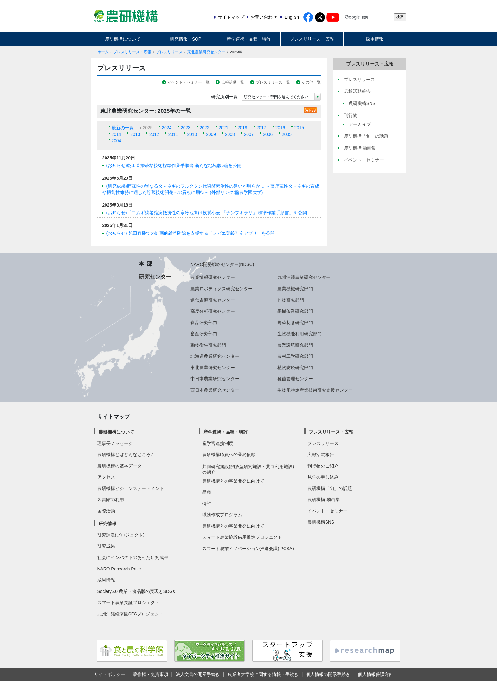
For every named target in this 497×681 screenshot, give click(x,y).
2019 (242, 127)
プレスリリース (169, 52)
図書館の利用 (110, 499)
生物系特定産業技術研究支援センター (315, 390)
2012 (154, 134)
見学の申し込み (323, 476)
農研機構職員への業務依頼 (228, 454)
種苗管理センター (295, 378)
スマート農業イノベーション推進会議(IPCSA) (248, 548)
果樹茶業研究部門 (295, 311)
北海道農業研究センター (214, 356)
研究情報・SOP (185, 39)
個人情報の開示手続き (328, 674)
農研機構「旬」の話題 (329, 488)
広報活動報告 (320, 454)
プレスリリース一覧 (273, 82)
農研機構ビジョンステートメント (130, 488)
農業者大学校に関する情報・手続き (263, 674)
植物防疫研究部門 (295, 367)
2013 (135, 134)
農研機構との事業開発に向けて (233, 481)
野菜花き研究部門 (295, 322)
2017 (261, 127)
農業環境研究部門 (295, 345)
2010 (192, 134)
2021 (223, 127)
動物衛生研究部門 (208, 345)
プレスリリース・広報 (312, 39)
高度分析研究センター (212, 311)
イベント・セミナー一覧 (189, 82)
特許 (206, 503)
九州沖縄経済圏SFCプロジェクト (130, 613)
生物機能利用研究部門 (299, 333)
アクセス (106, 476)
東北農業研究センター (206, 52)
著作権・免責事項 (150, 674)
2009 (211, 134)
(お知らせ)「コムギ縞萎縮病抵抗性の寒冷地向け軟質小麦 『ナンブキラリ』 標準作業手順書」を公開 (206, 212)
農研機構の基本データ (119, 465)
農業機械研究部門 (295, 288)
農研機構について (122, 39)
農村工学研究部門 (295, 356)
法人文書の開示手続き (198, 674)
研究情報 (107, 523)
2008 (230, 134)
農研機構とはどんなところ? (125, 454)
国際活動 (106, 510)
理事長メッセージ (115, 443)
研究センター (155, 276)
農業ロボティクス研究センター (221, 288)
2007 (249, 134)
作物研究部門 (290, 300)
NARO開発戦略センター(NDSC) (222, 264)
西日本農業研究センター (214, 390)
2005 (287, 134)
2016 (280, 127)
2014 (116, 134)
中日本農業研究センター (214, 378)
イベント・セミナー (327, 510)
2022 (205, 127)
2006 (268, 134)
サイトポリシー (109, 674)
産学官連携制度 (217, 443)
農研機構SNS (320, 521)
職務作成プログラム (222, 514)
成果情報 (106, 579)
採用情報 (375, 39)
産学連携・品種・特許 (249, 39)
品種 (206, 492)
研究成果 (106, 546)
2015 (299, 127)
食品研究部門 (203, 322)
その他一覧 (311, 82)
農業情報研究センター (212, 277)
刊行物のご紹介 (323, 465)
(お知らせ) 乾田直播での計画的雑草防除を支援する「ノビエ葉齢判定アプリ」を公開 (190, 233)
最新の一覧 (123, 127)
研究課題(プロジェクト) (121, 534)
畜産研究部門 (203, 333)
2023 (185, 127)
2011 (173, 134)
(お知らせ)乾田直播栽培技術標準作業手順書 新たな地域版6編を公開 (174, 165)
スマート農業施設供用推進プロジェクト (242, 537)
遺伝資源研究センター (212, 300)
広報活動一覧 (232, 82)
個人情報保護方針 (375, 674)
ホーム (103, 52)
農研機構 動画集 (323, 499)
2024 (166, 127)
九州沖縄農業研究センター (304, 277)
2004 (116, 140)
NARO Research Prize (119, 568)
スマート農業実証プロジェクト (128, 602)
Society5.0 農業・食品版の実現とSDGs (136, 591)
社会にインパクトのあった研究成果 (132, 557)
